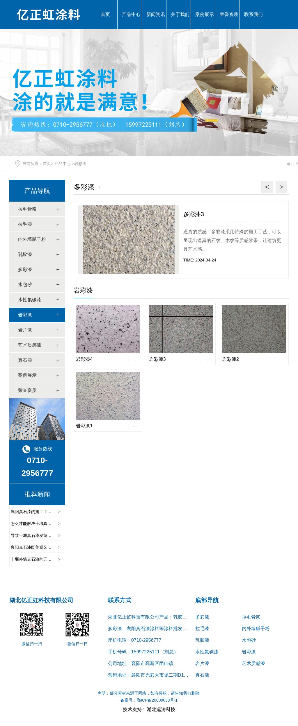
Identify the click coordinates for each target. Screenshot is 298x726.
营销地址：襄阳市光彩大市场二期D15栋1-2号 (155, 675)
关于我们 (180, 14)
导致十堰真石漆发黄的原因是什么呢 (43, 535)
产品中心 (131, 14)
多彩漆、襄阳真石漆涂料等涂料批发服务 (150, 628)
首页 (105, 14)
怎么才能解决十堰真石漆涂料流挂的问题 (47, 523)
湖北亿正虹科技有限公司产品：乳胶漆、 (150, 616)
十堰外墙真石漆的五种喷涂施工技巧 (43, 559)
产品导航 (37, 190)
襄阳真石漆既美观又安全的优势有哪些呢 (47, 547)
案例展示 (204, 14)
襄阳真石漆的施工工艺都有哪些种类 (43, 511)
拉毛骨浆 (27, 209)
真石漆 (25, 360)
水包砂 (25, 284)
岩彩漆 (25, 314)
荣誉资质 (229, 14)
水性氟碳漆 (29, 299)
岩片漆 (25, 329)
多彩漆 (25, 269)
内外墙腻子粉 (32, 239)
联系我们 (253, 14)
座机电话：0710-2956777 (134, 640)
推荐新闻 (37, 494)
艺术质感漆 (29, 345)
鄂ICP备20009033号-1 (157, 700)
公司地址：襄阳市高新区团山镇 (140, 663)
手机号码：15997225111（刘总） (143, 651)
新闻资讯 (155, 14)
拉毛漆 (25, 224)
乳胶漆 (25, 254)
